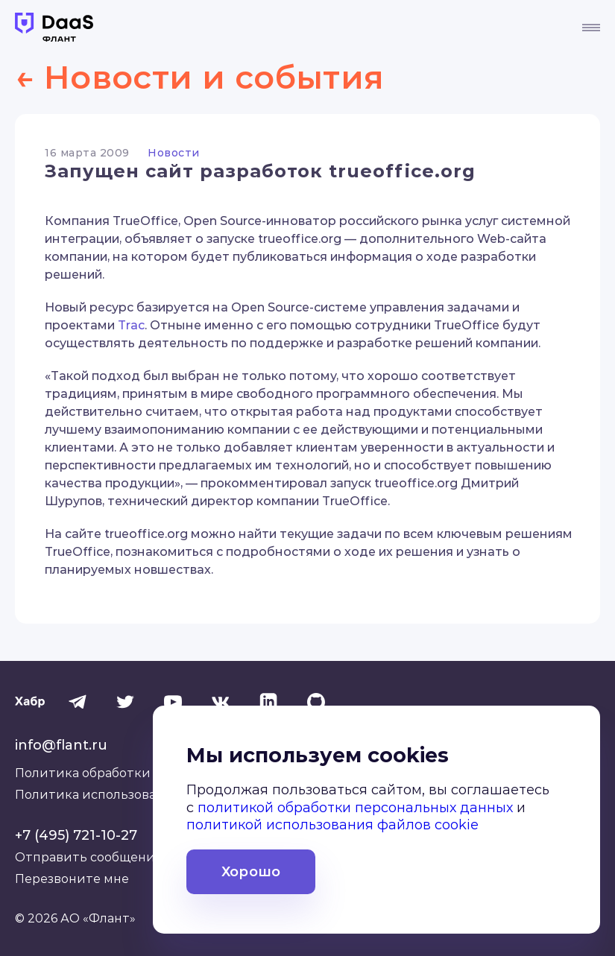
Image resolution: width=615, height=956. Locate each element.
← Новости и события (220, 76)
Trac (131, 324)
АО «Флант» (98, 918)
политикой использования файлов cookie (332, 828)
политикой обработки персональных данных (355, 811)
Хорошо (250, 875)
